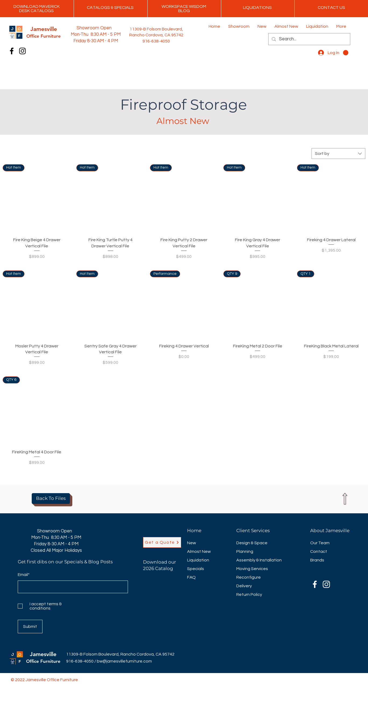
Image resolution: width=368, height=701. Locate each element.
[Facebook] (11, 51)
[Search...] (309, 39)
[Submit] (30, 626)
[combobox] (338, 153)
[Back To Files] (51, 498)
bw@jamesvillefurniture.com (124, 661)
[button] (345, 52)
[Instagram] (22, 51)
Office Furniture (43, 661)
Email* (24, 574)
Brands (317, 560)
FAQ (191, 577)
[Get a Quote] (162, 542)
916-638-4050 (80, 661)
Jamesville (43, 654)
